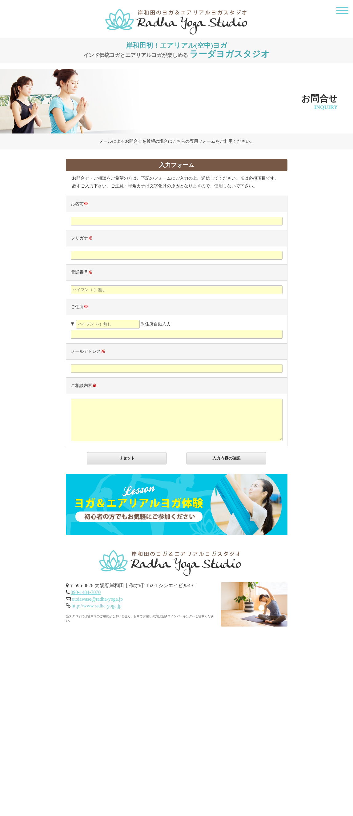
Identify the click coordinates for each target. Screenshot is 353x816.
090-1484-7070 (85, 592)
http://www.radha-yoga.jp (96, 605)
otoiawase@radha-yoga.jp (97, 599)
